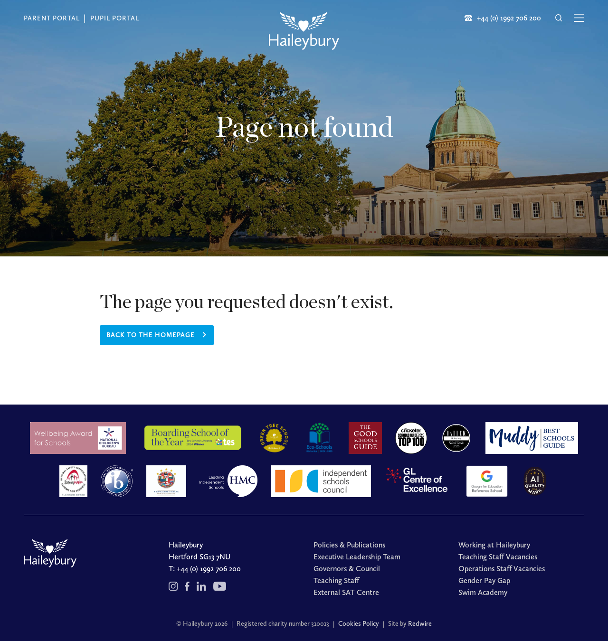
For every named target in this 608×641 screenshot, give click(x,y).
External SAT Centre (346, 592)
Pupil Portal (114, 18)
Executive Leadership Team (357, 556)
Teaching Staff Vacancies (497, 556)
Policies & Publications (349, 544)
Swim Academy (482, 592)
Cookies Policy (358, 624)
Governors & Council (347, 568)
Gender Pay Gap (484, 580)
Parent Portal (52, 18)
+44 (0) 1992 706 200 (209, 568)
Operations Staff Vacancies (501, 568)
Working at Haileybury (494, 544)
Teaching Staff (336, 580)
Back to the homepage (150, 335)
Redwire (420, 624)
